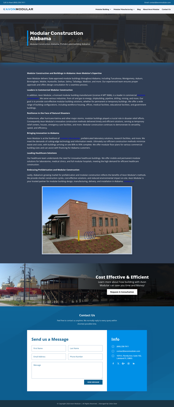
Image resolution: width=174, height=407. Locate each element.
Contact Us (166, 9)
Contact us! (129, 181)
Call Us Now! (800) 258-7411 (14, 2)
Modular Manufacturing (123, 9)
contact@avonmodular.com (128, 351)
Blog (139, 9)
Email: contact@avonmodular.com (157, 2)
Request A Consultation (122, 292)
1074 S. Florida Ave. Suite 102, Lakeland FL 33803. (129, 357)
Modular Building (102, 9)
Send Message (93, 382)
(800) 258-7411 (123, 346)
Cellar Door (113, 404)
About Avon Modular (151, 9)
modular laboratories (70, 138)
